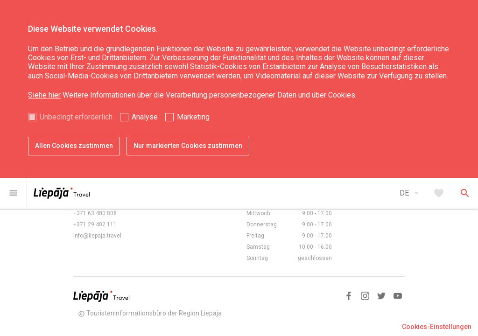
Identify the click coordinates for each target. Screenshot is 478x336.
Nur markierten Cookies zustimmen (188, 145)
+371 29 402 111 (95, 224)
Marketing (193, 116)
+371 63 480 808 (95, 213)
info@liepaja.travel (97, 235)
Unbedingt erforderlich (76, 116)
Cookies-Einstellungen (436, 326)
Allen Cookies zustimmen (74, 145)
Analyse (145, 116)
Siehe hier (44, 95)
